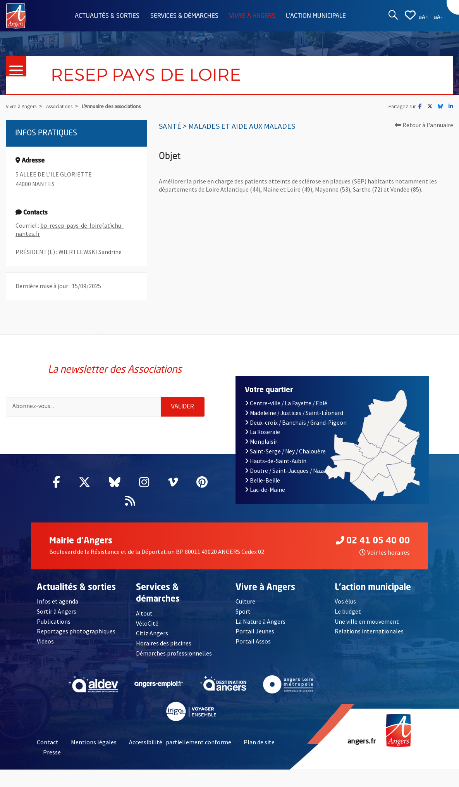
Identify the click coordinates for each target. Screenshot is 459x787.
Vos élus (345, 601)
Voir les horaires (384, 552)
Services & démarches (184, 16)
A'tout (144, 613)
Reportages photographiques (76, 631)
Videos (45, 641)
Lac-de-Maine (265, 489)
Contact (47, 742)
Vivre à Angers (252, 16)
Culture (245, 601)
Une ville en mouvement (367, 621)
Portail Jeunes (255, 631)
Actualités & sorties (107, 16)
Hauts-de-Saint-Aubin (276, 461)
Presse (52, 752)
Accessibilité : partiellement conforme (180, 742)
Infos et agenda (57, 601)
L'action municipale (316, 16)
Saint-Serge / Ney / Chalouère (285, 451)
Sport (243, 611)
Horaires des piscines (163, 643)
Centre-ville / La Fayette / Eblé (286, 403)
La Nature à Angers (260, 621)
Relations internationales (369, 631)
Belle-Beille (262, 480)
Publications (53, 621)
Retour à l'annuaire (424, 125)
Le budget (348, 611)
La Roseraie (262, 432)
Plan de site (259, 742)
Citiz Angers (152, 633)
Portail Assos (253, 641)
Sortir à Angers (56, 611)
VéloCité (147, 623)
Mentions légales (94, 742)
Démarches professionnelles (174, 653)
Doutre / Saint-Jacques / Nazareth (291, 470)
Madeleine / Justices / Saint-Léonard (294, 413)
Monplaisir (261, 441)
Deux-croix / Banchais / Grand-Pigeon (296, 422)
